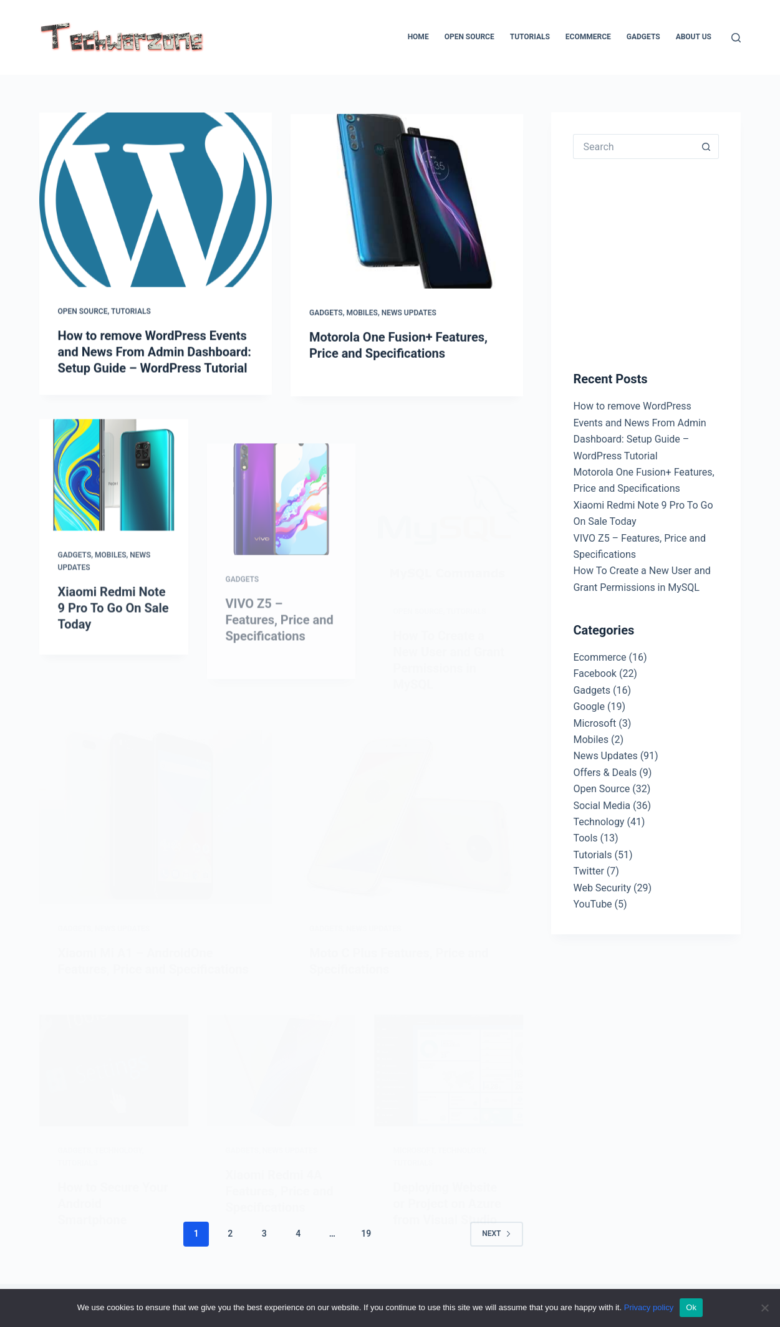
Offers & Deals (605, 772)
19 (366, 1233)
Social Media (601, 806)
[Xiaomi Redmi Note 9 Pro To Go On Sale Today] (113, 484)
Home (418, 36)
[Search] (736, 37)
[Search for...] (633, 146)
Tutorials (530, 36)
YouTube (592, 904)
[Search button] (706, 146)
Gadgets (643, 36)
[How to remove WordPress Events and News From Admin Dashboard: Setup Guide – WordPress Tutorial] (155, 200)
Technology (598, 822)
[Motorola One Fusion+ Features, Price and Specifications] (407, 204)
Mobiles (361, 315)
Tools (585, 838)
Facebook (594, 673)
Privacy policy (648, 1307)
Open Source (469, 36)
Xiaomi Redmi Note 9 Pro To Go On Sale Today (113, 617)
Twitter (588, 871)
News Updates (409, 315)
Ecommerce (588, 36)
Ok (691, 1307)
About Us (693, 36)
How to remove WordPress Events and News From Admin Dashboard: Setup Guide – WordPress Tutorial (154, 352)
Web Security (602, 888)
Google (589, 706)
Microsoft (594, 723)
